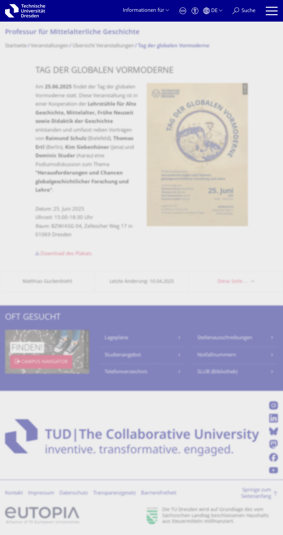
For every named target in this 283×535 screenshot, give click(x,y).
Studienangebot (123, 355)
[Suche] (243, 11)
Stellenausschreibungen (224, 338)
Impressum (41, 493)
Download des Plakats (66, 254)
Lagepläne (116, 338)
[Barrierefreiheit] (195, 11)
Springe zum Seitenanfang (256, 494)
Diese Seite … (233, 281)
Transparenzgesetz (114, 493)
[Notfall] (183, 11)
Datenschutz (73, 493)
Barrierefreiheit (158, 493)
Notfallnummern (216, 355)
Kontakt (14, 493)
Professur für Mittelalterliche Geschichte (72, 32)
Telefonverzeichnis (126, 372)
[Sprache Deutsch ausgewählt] (212, 11)
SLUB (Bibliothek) (217, 372)
